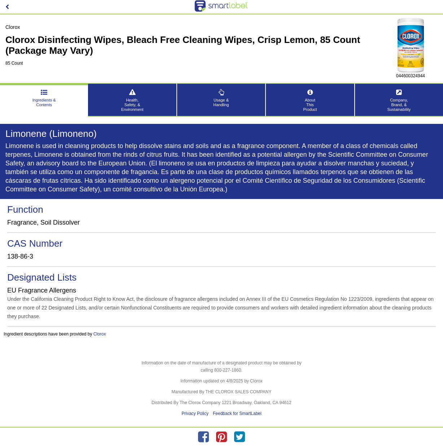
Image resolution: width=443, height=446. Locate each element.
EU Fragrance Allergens (41, 290)
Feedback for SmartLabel (237, 413)
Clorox (99, 334)
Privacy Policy (195, 413)
